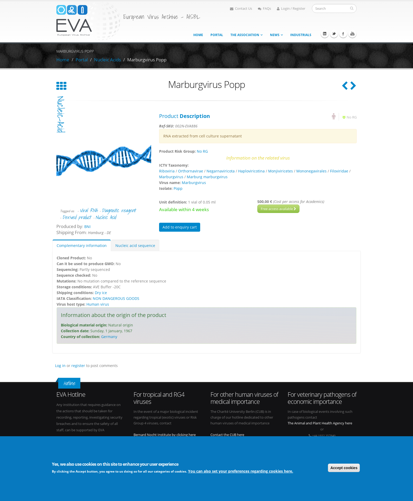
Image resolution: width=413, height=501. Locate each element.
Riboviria (167, 170)
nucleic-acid (60, 114)
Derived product (76, 217)
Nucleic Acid (105, 217)
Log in (60, 365)
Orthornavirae (190, 170)
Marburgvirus (171, 176)
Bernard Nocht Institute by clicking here (165, 435)
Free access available (278, 208)
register (78, 365)
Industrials (300, 35)
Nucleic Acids (107, 60)
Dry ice (101, 292)
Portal (216, 35)
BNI (87, 226)
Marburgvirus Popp (146, 60)
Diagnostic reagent (119, 210)
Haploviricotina (251, 170)
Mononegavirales (311, 170)
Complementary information (82, 245)
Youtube (352, 34)
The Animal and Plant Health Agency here (320, 423)
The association (244, 35)
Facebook (343, 34)
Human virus (97, 304)
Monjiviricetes (280, 170)
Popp (178, 188)
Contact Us (241, 8)
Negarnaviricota (220, 170)
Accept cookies (343, 468)
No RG (352, 117)
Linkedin (325, 34)
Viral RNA (88, 210)
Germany (109, 336)
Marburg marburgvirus (207, 176)
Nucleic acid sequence (135, 245)
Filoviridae (339, 170)
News (274, 35)
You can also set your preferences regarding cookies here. (240, 471)
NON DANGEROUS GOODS (116, 298)
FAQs (264, 8)
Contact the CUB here (227, 435)
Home (198, 35)
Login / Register (291, 8)
